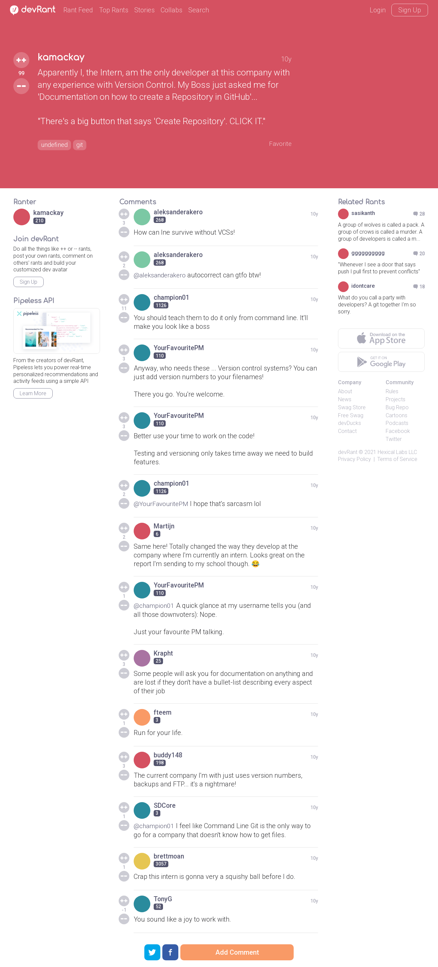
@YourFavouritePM (162, 504)
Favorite (280, 144)
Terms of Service (397, 459)
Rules (392, 391)
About (345, 391)
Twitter (394, 439)
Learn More (33, 393)
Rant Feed (78, 10)
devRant (347, 452)
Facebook (398, 431)
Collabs (171, 10)
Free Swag (350, 415)
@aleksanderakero (161, 275)
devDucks (349, 423)
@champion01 (155, 605)
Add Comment (237, 952)
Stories (144, 10)
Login (378, 10)
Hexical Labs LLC (397, 452)
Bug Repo (397, 407)
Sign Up (409, 10)
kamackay (62, 57)
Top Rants (113, 10)
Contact (347, 431)
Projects (395, 399)
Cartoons (396, 415)
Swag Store (352, 407)
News (344, 399)
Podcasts (397, 423)
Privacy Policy (354, 459)
